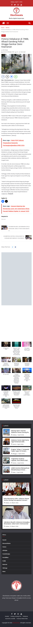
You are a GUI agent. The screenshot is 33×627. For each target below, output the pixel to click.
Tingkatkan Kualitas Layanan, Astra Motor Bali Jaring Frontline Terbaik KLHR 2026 (19, 459)
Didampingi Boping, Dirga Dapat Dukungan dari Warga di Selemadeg (14, 237)
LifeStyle (4, 550)
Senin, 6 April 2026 (18, 444)
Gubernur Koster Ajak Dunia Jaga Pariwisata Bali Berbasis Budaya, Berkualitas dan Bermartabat (20, 441)
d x (17, 52)
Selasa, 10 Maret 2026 (11, 526)
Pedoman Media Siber (22, 618)
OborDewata (16, 15)
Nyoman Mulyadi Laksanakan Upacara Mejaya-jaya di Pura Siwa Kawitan (19, 228)
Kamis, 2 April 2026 (18, 463)
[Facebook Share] (3, 76)
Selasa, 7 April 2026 (18, 435)
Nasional (4, 564)
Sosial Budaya (6, 554)
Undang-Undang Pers (15, 616)
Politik (4, 561)
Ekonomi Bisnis (6, 543)
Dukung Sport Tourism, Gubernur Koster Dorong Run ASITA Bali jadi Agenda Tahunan (20, 431)
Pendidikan (5, 557)
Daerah (4, 540)
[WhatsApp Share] (15, 76)
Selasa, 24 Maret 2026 (11, 503)
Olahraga (4, 568)
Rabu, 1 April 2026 (18, 472)
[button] (6, 347)
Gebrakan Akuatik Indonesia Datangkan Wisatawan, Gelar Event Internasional (17, 523)
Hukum (4, 547)
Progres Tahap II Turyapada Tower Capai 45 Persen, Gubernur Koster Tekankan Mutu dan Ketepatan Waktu (20, 450)
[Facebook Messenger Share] (11, 76)
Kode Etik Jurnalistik (10, 618)
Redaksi (7, 616)
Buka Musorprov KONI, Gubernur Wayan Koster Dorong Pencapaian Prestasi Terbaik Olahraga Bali (16, 499)
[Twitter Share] (7, 76)
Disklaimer (25, 616)
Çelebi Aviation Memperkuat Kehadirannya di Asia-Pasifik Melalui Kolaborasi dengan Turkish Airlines (20, 469)
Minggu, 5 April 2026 (19, 453)
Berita (3, 35)
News (3, 571)
